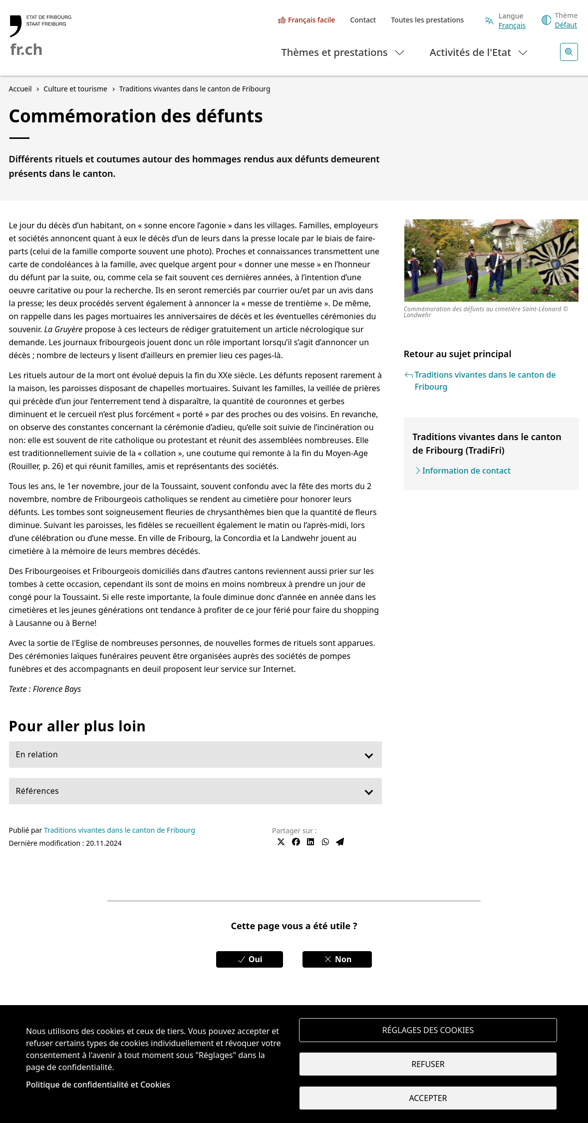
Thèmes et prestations (344, 51)
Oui (250, 959)
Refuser (427, 1064)
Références (37, 790)
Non (337, 959)
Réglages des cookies (428, 1030)
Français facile (311, 19)
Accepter (428, 1098)
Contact (363, 19)
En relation (37, 754)
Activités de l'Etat (479, 51)
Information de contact (466, 470)
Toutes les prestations (427, 19)
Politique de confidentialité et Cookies (98, 1084)
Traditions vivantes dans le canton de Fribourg (119, 830)
